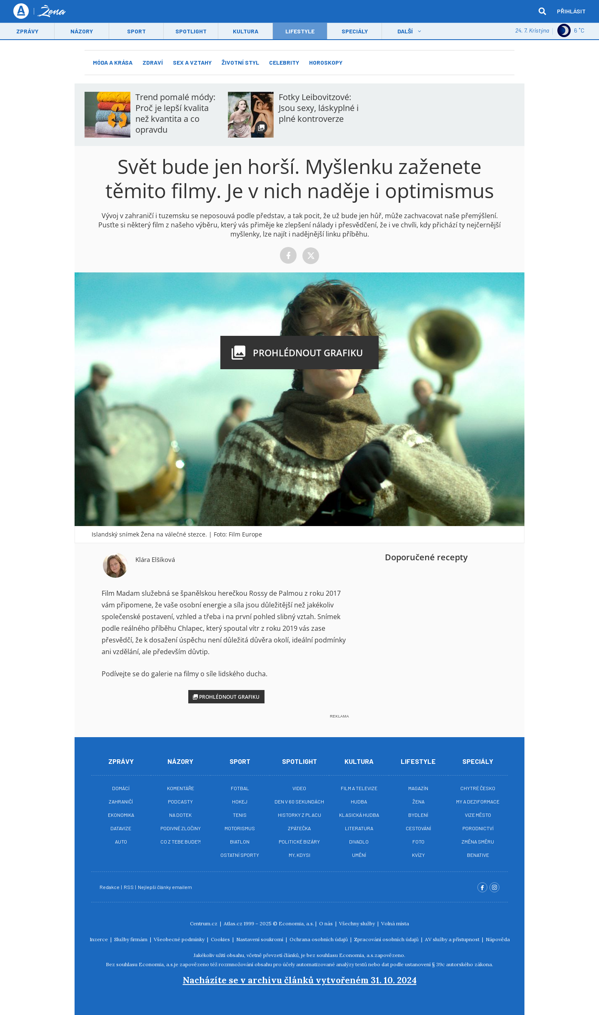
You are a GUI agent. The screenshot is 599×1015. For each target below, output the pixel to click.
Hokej (239, 801)
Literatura (359, 828)
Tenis (240, 815)
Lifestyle (418, 761)
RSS (129, 887)
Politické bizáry (299, 841)
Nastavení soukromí (260, 939)
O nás (326, 923)
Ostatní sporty (239, 855)
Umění (359, 855)
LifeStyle (299, 31)
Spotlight (191, 31)
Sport (136, 31)
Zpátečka (299, 828)
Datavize (120, 828)
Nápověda (498, 939)
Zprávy (27, 31)
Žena (418, 801)
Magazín (418, 788)
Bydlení (418, 815)
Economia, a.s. (296, 923)
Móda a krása (112, 62)
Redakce (110, 887)
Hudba (359, 801)
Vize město (478, 815)
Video (299, 788)
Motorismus (240, 828)
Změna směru (478, 841)
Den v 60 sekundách (299, 801)
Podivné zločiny (180, 828)
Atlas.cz (233, 923)
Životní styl (240, 62)
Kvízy (418, 855)
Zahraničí (121, 801)
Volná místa (395, 923)
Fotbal (240, 788)
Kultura (245, 31)
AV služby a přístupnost (453, 939)
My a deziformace (477, 801)
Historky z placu (299, 815)
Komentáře (180, 788)
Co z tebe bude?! (180, 841)
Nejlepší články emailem (165, 887)
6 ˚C (570, 31)
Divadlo (359, 841)
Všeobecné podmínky (180, 939)
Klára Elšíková (155, 559)
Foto (418, 841)
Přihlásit (571, 11)
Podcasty (180, 801)
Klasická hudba (359, 815)
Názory (81, 31)
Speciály (355, 31)
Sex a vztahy (192, 62)
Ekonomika (121, 815)
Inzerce (99, 939)
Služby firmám (131, 939)
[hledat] (542, 12)
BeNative (478, 855)
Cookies (221, 939)
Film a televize (359, 788)
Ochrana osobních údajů (319, 939)
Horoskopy (325, 62)
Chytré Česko (477, 788)
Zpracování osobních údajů (387, 939)
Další (405, 31)
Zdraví (152, 62)
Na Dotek (180, 815)
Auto (121, 841)
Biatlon (240, 841)
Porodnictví (478, 828)
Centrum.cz (204, 923)
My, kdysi (299, 855)
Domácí (121, 788)
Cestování (418, 828)
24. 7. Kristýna (532, 31)
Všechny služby (357, 923)
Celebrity (284, 62)
